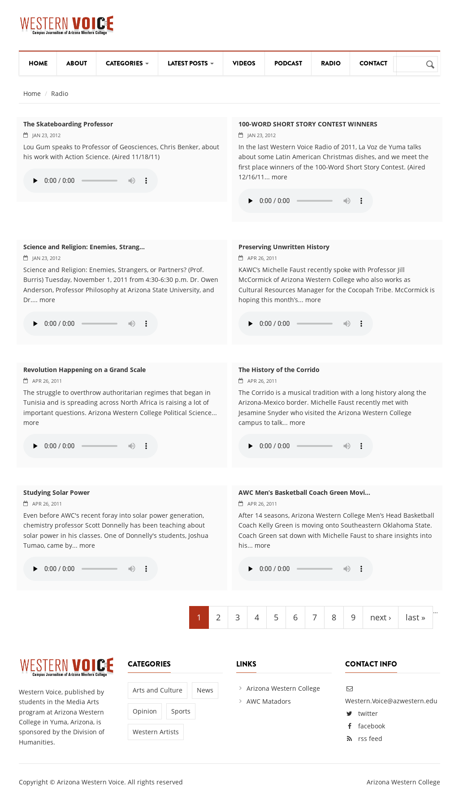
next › (380, 617)
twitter (368, 713)
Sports (181, 711)
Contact (373, 63)
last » (415, 617)
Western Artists (156, 731)
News (205, 690)
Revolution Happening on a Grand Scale (84, 369)
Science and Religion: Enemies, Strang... (84, 246)
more (279, 177)
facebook (371, 726)
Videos (244, 63)
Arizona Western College (283, 688)
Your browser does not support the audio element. (90, 181)
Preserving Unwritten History (283, 246)
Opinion (145, 711)
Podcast (288, 63)
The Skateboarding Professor (68, 124)
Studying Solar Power (56, 492)
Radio (331, 63)
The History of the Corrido (279, 369)
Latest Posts (191, 63)
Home (38, 63)
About (76, 63)
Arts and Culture (157, 690)
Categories (127, 63)
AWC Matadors (269, 701)
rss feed (370, 738)
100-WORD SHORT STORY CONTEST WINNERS (307, 124)
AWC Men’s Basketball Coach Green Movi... (304, 492)
